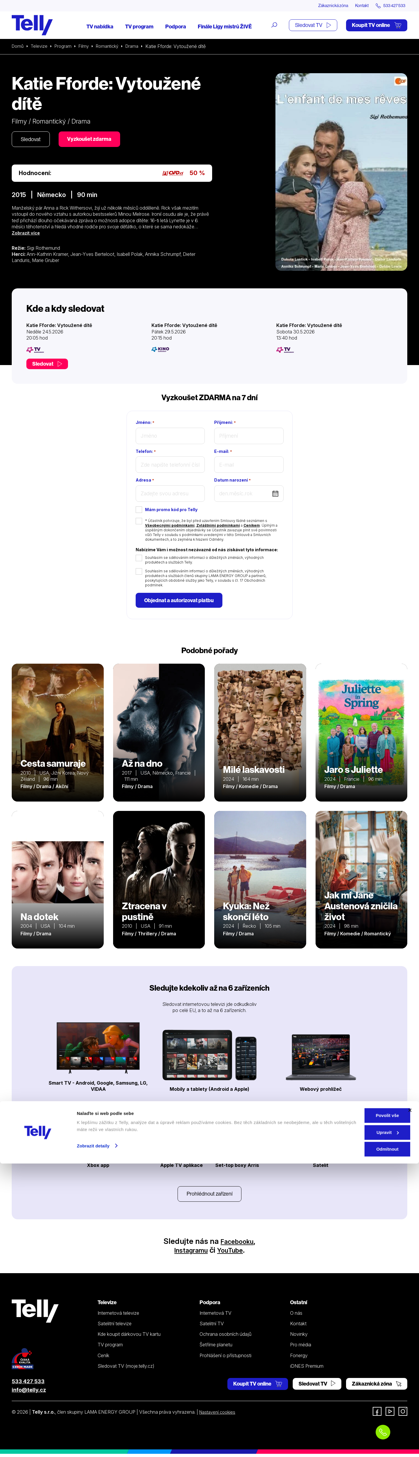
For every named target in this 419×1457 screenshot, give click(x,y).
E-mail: (223, 452)
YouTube (234, 1253)
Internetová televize (118, 1316)
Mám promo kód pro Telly (171, 510)
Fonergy (299, 1359)
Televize (40, 47)
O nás (296, 1316)
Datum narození (232, 480)
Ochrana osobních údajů (225, 1337)
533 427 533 (28, 1384)
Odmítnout (355, 1442)
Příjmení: (225, 423)
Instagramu (188, 1253)
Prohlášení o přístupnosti (225, 1359)
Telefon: (146, 452)
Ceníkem (251, 526)
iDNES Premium (306, 1369)
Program (65, 47)
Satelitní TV (212, 1327)
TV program (139, 27)
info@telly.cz (29, 1393)
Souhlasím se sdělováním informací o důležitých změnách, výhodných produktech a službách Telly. (204, 560)
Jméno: (145, 423)
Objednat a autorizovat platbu (180, 601)
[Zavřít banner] (410, 1404)
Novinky (299, 1337)
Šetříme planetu (216, 1348)
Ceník (103, 1359)
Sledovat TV (313, 25)
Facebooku (237, 1244)
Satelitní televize (115, 1327)
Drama (139, 47)
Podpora (175, 27)
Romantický (112, 47)
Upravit (355, 1425)
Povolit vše (355, 1408)
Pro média (300, 1348)
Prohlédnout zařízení (209, 1196)
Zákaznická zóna (322, 6)
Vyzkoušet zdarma (94, 140)
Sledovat (32, 140)
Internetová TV (215, 1316)
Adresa (145, 480)
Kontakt (355, 6)
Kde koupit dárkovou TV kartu (129, 1337)
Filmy (86, 47)
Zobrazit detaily (93, 1439)
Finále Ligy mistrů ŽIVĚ (225, 27)
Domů (18, 47)
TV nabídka (99, 27)
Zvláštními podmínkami (218, 526)
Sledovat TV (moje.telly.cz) (126, 1369)
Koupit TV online (376, 25)
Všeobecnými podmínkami (170, 526)
